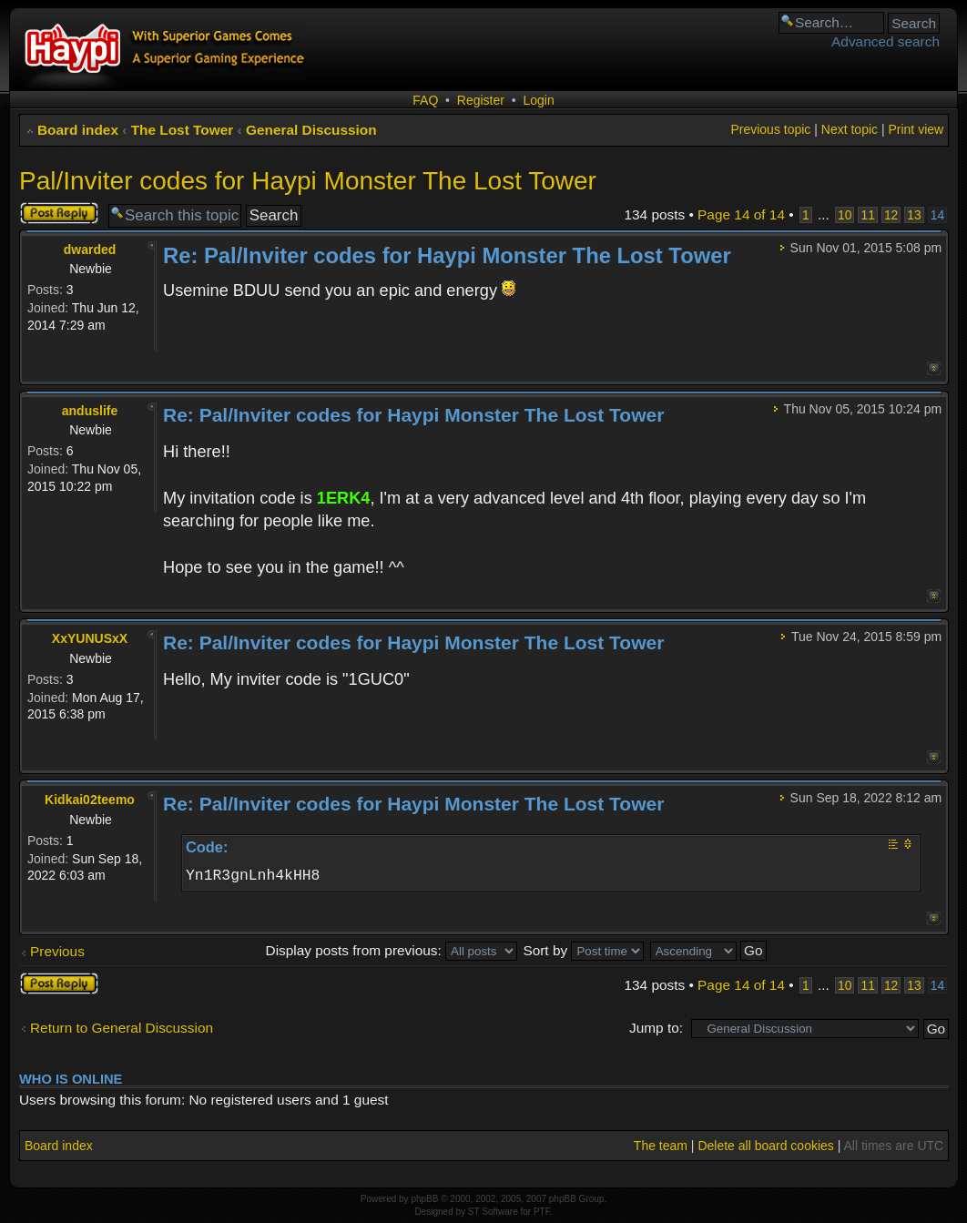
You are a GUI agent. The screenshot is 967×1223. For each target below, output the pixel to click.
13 (914, 215)
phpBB (424, 1199)
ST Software (493, 1212)
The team (660, 1145)
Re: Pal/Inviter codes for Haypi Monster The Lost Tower (447, 255)
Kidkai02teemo (90, 799)
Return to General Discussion (121, 1027)
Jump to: (656, 1027)
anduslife (89, 410)
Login (538, 100)
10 (844, 215)
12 (891, 215)
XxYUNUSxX (89, 638)
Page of (741, 214)
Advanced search (885, 41)
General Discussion (311, 130)
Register (480, 100)
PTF (542, 1212)
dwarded (90, 249)
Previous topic (770, 129)
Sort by (583, 950)
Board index (77, 130)
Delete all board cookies (765, 1145)
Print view (915, 129)
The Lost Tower (182, 130)
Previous (57, 951)
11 (867, 215)
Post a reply (59, 213)
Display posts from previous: (392, 950)
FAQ (425, 100)
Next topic (849, 129)
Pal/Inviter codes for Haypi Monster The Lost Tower (307, 181)
